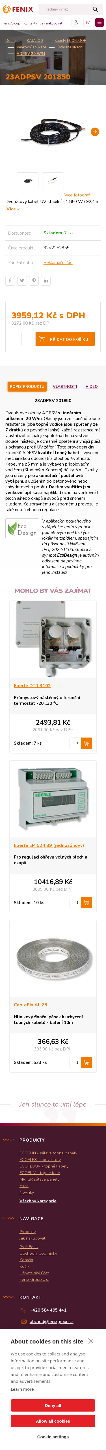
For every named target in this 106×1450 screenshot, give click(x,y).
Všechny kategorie (38, 1201)
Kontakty (30, 23)
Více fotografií (77, 195)
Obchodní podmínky (38, 1253)
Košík (24, 1266)
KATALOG (35, 40)
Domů (10, 40)
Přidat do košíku (69, 339)
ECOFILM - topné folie (40, 1172)
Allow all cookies (53, 1421)
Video (92, 386)
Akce (24, 1186)
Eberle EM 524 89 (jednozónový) (49, 845)
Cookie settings (53, 1436)
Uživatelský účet (34, 1273)
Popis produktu (27, 386)
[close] (90, 1340)
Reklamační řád (58, 262)
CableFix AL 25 (30, 1005)
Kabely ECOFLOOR (70, 40)
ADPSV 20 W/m (31, 53)
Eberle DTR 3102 (32, 686)
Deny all (53, 1405)
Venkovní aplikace (31, 47)
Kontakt (26, 1260)
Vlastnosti (65, 386)
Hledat (95, 9)
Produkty (28, 1231)
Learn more (22, 1389)
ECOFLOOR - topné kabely (44, 1166)
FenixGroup (11, 23)
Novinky (27, 1192)
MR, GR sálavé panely (39, 1179)
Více (11, 209)
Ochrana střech (69, 47)
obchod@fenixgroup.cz (51, 1321)
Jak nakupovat (51, 23)
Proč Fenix (29, 1247)
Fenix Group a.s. (34, 1279)
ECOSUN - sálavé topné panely (48, 1153)
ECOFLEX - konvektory (40, 1159)
